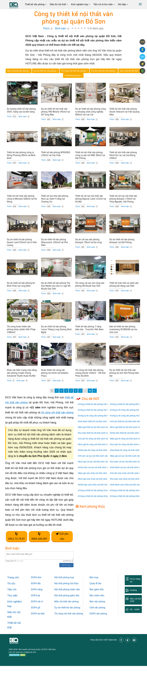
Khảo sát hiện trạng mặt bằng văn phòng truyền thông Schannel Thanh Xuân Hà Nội (22, 379)
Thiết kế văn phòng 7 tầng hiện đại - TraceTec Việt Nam (89, 333)
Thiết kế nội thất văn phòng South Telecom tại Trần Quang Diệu (124, 112)
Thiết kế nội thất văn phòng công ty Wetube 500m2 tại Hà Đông (22, 201)
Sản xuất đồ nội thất (130, 71)
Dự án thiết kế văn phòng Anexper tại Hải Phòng (121, 244)
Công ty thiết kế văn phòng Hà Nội (94, 417)
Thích (46, 28)
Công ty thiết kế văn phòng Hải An (126, 497)
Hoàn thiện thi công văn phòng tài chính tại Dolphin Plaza (54, 379)
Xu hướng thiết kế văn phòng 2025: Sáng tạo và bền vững (21, 110)
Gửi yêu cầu (62, 543)
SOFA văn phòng (98, 620)
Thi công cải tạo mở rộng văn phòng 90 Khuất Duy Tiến (89, 289)
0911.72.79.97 (16, 543)
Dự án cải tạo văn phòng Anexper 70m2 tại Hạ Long (88, 244)
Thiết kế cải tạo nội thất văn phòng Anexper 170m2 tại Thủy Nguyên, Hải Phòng (123, 201)
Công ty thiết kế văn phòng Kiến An (126, 503)
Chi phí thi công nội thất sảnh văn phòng (97, 446)
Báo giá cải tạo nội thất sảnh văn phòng (128, 463)
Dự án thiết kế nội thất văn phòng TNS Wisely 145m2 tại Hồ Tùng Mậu (55, 112)
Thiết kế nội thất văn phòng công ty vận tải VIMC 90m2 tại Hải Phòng (90, 156)
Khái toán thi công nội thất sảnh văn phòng (98, 457)
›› (94, 398)
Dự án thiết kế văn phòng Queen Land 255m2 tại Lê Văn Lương (22, 245)
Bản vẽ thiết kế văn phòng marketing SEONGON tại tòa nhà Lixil (123, 334)
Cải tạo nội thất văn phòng (104, 71)
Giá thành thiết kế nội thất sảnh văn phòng (98, 428)
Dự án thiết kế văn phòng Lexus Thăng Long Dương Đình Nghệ (56, 334)
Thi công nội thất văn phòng (74, 71)
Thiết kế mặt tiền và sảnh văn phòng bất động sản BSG (124, 289)
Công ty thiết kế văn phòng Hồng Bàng (96, 503)
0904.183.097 (39, 543)
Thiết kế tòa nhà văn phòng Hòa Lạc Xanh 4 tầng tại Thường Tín (54, 201)
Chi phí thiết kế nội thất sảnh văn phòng (129, 428)
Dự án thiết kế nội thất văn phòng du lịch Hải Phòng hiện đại (124, 379)
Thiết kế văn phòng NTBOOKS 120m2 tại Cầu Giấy (55, 155)
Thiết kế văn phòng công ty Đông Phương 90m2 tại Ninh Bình (21, 156)
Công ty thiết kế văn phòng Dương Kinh (96, 497)
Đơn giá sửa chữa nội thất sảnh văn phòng (98, 486)
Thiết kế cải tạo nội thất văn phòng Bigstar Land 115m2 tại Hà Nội (90, 201)
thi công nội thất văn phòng (57, 419)
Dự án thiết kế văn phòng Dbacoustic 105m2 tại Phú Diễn (54, 245)
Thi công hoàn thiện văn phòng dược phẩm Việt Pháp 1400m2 (21, 334)
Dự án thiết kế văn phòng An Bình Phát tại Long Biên (21, 289)
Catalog (133, 597)
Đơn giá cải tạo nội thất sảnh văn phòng (97, 469)
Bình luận (60, 28)
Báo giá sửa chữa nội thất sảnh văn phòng (98, 480)
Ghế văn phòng (97, 614)
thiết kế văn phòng (70, 614)
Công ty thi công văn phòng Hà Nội (126, 423)
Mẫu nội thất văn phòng (18, 71)
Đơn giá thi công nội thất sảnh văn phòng (97, 451)
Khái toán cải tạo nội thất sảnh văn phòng (97, 474)
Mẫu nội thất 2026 (135, 607)
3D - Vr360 (134, 616)
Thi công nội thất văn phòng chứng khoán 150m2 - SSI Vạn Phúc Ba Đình (90, 379)
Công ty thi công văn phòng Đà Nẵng (95, 423)
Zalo (142, 57)
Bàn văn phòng (97, 608)
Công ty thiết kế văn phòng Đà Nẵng (127, 411)
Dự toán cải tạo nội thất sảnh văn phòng (129, 469)
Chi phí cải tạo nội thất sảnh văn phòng (96, 463)
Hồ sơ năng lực (135, 587)
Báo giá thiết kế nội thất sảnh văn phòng (97, 434)
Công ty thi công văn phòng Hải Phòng (128, 417)
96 (90, 398)
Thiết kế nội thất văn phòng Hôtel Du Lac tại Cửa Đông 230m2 (123, 156)
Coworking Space (73, 75)
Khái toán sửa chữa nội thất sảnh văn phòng (99, 492)
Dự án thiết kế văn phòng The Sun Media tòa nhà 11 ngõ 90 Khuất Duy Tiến (55, 290)
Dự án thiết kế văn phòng (45, 71)
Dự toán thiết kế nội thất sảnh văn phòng (97, 440)
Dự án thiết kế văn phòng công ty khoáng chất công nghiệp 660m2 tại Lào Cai (90, 112)
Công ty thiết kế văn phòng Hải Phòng (96, 411)
